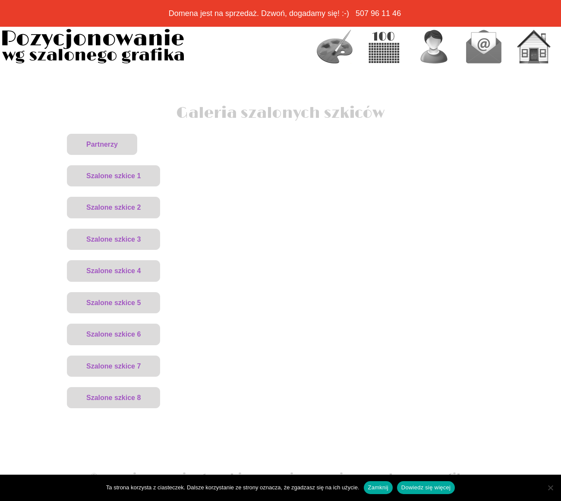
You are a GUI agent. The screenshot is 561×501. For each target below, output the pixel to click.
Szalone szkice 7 (113, 366)
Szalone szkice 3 (113, 239)
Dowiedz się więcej (426, 487)
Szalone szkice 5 (113, 302)
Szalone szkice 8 (113, 397)
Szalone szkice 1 (113, 176)
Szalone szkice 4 (113, 270)
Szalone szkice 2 (113, 207)
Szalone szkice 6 (113, 334)
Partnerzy (102, 144)
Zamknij (378, 487)
